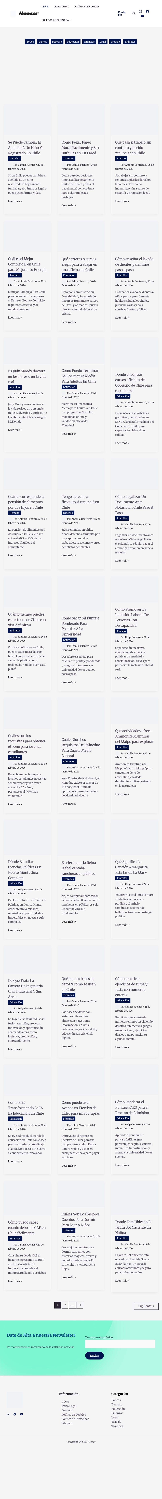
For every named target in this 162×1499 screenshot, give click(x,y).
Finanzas (90, 42)
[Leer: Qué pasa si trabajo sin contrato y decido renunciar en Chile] (134, 120)
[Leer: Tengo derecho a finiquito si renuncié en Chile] (81, 492)
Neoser (28, 13)
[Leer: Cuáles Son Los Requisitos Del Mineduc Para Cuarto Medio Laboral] (81, 744)
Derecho (54, 42)
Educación (72, 42)
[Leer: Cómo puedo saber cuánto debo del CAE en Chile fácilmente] (27, 1245)
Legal (105, 42)
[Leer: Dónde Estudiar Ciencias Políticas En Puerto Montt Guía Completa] (27, 872)
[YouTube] (142, 15)
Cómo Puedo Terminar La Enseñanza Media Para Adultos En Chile (80, 394)
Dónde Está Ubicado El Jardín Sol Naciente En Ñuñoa (133, 1277)
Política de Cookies (71, 1465)
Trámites (135, 42)
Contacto (65, 1461)
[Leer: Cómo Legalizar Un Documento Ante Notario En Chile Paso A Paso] (134, 492)
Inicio (62, 1452)
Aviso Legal (66, 1457)
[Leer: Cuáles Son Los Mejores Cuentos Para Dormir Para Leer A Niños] (81, 1240)
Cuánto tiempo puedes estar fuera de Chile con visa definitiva (27, 646)
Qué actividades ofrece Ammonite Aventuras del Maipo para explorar (133, 771)
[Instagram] (140, 11)
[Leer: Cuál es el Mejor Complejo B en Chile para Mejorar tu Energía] (27, 243)
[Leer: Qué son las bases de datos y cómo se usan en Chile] (81, 993)
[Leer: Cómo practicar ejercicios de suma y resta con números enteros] (134, 993)
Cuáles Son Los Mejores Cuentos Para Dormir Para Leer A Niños (80, 1269)
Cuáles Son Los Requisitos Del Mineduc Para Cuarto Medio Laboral (77, 780)
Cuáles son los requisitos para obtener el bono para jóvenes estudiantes (24, 776)
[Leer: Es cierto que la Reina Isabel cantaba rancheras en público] (81, 872)
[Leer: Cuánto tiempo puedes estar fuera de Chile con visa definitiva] (27, 615)
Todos (25, 42)
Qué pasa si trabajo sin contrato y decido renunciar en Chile (134, 151)
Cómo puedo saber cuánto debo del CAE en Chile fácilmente (27, 1277)
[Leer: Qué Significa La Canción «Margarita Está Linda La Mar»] (134, 872)
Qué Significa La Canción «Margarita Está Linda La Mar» (132, 905)
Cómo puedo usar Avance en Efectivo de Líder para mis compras (80, 1151)
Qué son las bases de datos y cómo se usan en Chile (80, 1019)
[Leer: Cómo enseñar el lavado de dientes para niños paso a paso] (134, 243)
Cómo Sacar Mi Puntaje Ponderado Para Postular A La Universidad (78, 653)
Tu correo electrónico (120, 1393)
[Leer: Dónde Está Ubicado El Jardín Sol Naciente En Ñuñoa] (134, 1244)
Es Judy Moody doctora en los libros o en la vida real (26, 392)
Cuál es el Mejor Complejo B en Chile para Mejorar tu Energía (24, 276)
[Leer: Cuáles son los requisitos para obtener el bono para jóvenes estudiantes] (27, 742)
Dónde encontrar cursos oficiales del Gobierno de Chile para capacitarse (133, 398)
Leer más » (15, 213)
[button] (122, 13)
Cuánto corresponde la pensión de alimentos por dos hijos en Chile (27, 526)
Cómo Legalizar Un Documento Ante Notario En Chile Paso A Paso (133, 523)
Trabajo (119, 42)
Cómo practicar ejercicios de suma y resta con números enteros (134, 1022)
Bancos (39, 42)
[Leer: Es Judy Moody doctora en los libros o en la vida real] (27, 364)
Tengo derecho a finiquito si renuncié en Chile (80, 520)
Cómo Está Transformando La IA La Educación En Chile (24, 1153)
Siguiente (146, 1357)
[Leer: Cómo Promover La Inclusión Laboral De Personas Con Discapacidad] (134, 613)
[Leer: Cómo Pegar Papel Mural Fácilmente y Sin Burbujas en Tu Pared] (81, 120)
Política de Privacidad (73, 1470)
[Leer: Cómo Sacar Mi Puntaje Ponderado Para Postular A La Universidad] (81, 617)
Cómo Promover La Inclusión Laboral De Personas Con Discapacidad (132, 644)
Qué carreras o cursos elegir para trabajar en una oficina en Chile (80, 274)
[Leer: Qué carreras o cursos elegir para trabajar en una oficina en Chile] (81, 243)
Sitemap (64, 1474)
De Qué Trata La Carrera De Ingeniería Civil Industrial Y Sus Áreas (25, 1026)
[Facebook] (147, 11)
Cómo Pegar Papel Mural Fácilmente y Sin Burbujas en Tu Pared (81, 151)
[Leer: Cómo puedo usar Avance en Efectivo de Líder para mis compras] (81, 1120)
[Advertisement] (81, 79)
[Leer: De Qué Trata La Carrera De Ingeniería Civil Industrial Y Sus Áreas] (27, 994)
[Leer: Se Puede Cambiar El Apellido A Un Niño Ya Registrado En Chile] (27, 120)
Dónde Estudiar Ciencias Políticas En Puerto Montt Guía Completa (26, 905)
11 (79, 1357)
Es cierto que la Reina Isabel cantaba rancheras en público (81, 906)
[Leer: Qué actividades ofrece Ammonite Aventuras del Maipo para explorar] (134, 740)
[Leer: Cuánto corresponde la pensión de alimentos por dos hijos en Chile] (27, 492)
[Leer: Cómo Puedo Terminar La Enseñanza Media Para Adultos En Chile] (81, 363)
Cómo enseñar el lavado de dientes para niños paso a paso (133, 274)
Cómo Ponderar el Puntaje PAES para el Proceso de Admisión (134, 1150)
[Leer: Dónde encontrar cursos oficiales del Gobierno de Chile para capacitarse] (134, 365)
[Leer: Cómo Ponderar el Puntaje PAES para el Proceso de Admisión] (134, 1120)
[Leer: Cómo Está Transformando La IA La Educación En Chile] (27, 1120)
